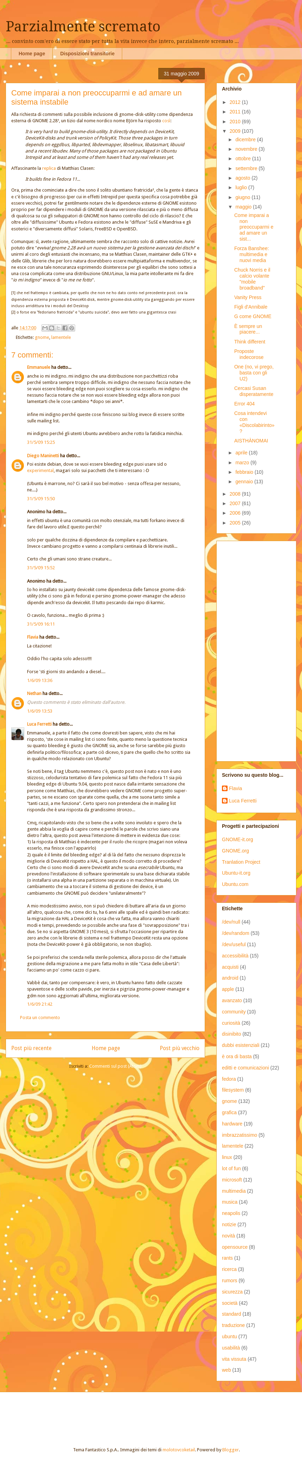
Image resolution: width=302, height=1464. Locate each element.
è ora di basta (237, 1056)
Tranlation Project (241, 862)
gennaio (244, 481)
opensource (235, 1247)
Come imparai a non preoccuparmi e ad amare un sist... (254, 227)
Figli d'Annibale (251, 307)
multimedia (234, 1191)
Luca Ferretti (39, 724)
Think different (249, 342)
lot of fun (231, 1168)
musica (229, 1202)
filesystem (233, 1090)
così (166, 120)
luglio (241, 187)
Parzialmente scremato (83, 26)
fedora (229, 1079)
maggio (244, 207)
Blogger (230, 1449)
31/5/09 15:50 (41, 498)
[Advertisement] (254, 649)
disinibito (231, 1034)
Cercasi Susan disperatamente (254, 391)
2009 (236, 131)
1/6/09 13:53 (39, 711)
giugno (243, 197)
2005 (236, 523)
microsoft (232, 1180)
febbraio (244, 472)
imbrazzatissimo (239, 1135)
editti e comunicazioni (245, 1068)
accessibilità (235, 956)
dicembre (246, 139)
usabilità (231, 1348)
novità (228, 1236)
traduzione (233, 1325)
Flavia (32, 637)
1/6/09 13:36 (39, 680)
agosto (243, 178)
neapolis (231, 1213)
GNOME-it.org (237, 839)
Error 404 (244, 404)
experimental (40, 470)
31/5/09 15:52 (41, 567)
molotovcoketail (179, 1449)
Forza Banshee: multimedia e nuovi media (251, 254)
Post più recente (31, 1048)
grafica (229, 1112)
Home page (32, 53)
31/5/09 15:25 (41, 442)
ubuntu (229, 1336)
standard (231, 1314)
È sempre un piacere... (248, 329)
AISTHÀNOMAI (251, 440)
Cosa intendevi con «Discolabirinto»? (254, 422)
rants (227, 1258)
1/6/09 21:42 (39, 1004)
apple (228, 989)
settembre (246, 168)
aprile (242, 452)
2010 (236, 121)
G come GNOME (252, 316)
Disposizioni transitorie (87, 53)
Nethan (34, 693)
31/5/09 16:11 (41, 624)
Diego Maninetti (43, 455)
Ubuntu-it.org (236, 873)
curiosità (231, 1023)
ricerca (229, 1269)
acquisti (230, 967)
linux (227, 1157)
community (234, 1012)
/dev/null (231, 922)
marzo (242, 462)
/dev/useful (234, 944)
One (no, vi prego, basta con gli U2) (254, 372)
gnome (42, 337)
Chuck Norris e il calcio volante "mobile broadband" (252, 278)
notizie (229, 1224)
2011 (236, 111)
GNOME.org (235, 851)
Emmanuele (38, 367)
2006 (236, 513)
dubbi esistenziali (241, 1045)
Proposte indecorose (249, 354)
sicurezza (232, 1292)
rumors (229, 1280)
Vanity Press (248, 297)
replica (49, 168)
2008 (236, 494)
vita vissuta (234, 1359)
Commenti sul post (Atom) (115, 1066)
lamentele (61, 337)
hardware (232, 1124)
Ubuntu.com (235, 884)
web (226, 1370)
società (229, 1303)
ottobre (243, 158)
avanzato (232, 1000)
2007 (236, 503)
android (230, 978)
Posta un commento (40, 1017)
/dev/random (235, 933)
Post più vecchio (179, 1048)
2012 (236, 102)
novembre (246, 149)
